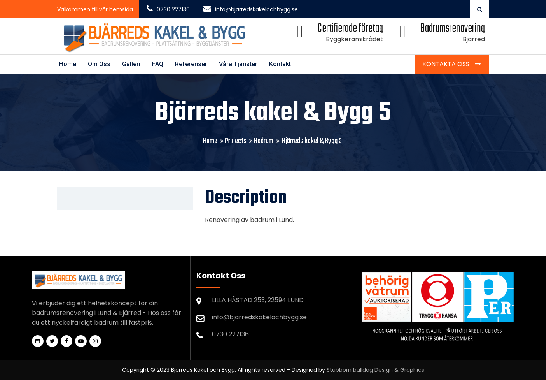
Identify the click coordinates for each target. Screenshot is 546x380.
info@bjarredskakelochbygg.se (250, 9)
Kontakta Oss (446, 64)
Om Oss (99, 64)
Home (67, 64)
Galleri (131, 64)
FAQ (157, 64)
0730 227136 (168, 9)
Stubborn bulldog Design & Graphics (375, 370)
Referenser (191, 64)
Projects (236, 141)
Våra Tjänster (238, 64)
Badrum (263, 141)
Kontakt (280, 64)
